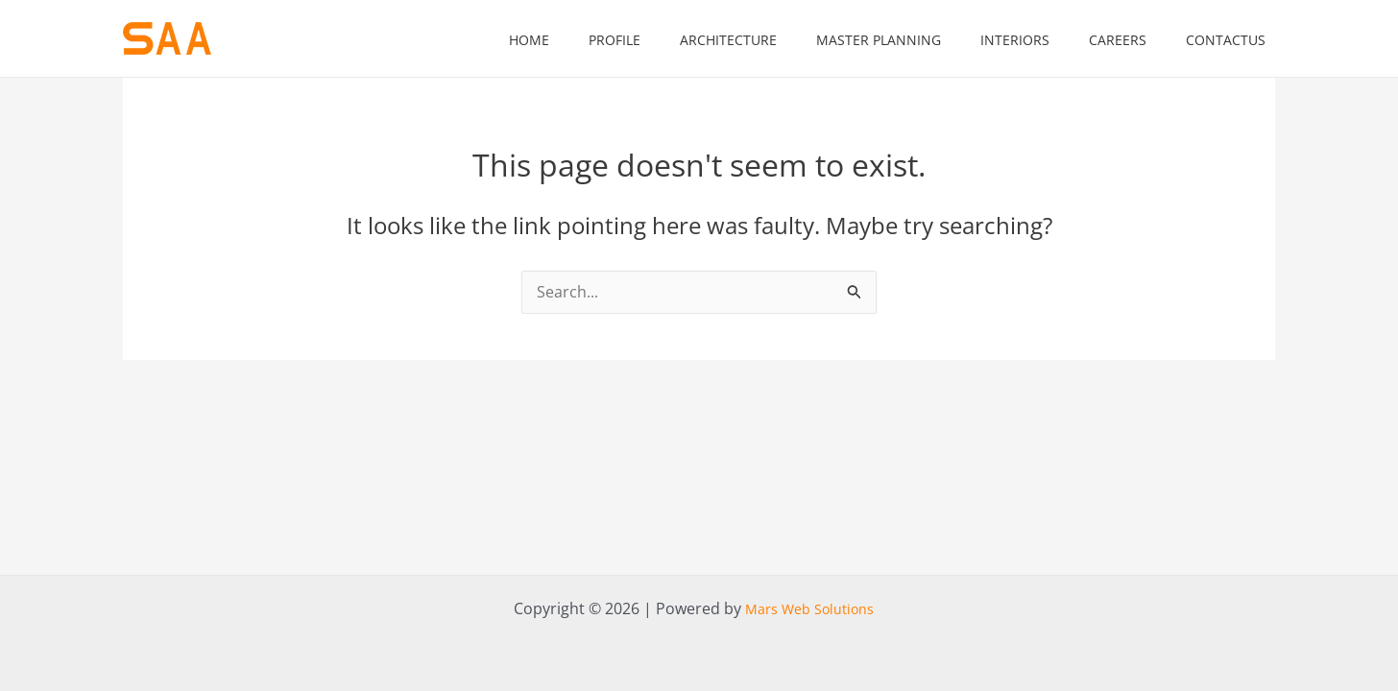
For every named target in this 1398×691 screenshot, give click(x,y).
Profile (614, 40)
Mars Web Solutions (809, 609)
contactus (1225, 40)
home (529, 40)
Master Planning (878, 40)
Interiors (1014, 40)
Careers (1117, 40)
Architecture (728, 40)
